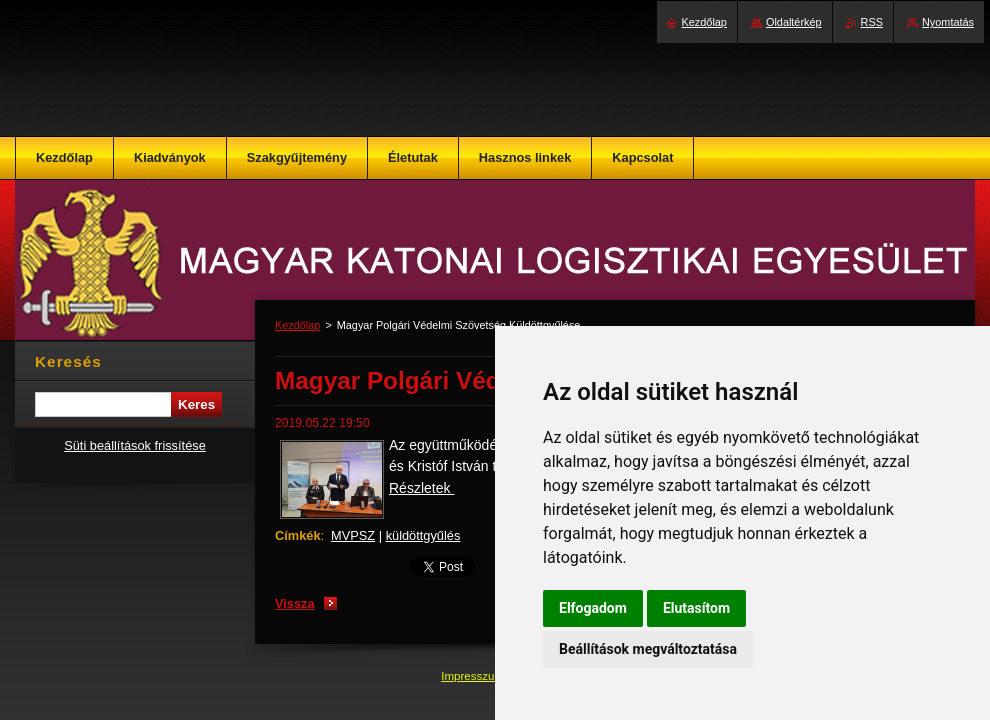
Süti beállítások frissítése (135, 445)
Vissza (295, 603)
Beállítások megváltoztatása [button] (648, 649)
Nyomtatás (948, 22)
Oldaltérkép (794, 22)
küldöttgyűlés (423, 535)
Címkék (298, 535)
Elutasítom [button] (696, 608)
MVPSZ (353, 535)
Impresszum (474, 676)
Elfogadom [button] (593, 608)
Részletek (421, 488)
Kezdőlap (297, 325)
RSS (872, 22)
